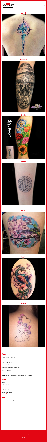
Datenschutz (34, 434)
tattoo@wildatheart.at (6, 393)
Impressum (29, 434)
